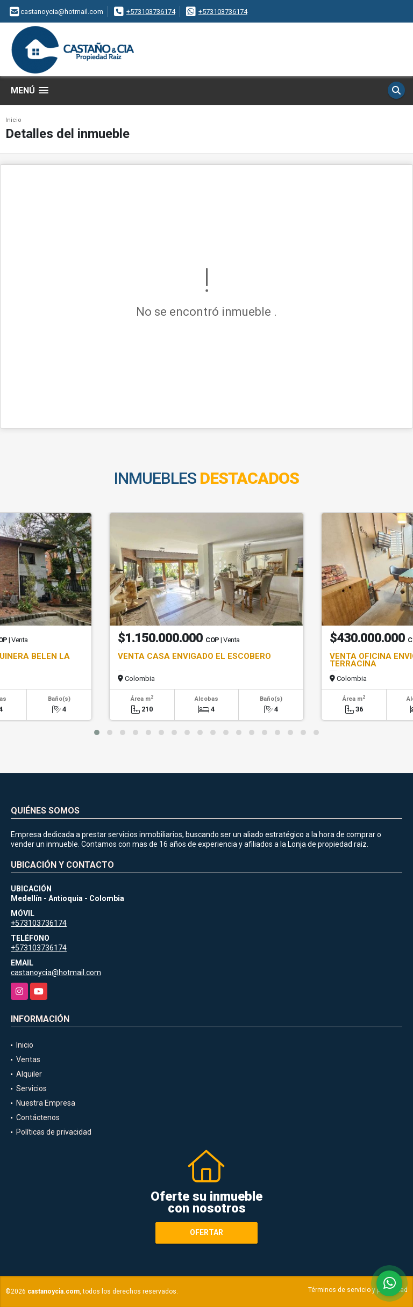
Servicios (31, 1088)
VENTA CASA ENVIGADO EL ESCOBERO (194, 656)
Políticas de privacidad (53, 1132)
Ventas (28, 1059)
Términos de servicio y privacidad (358, 1290)
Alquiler (29, 1074)
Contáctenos (38, 1117)
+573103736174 (150, 12)
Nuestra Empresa (45, 1103)
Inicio (13, 120)
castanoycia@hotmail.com (56, 972)
